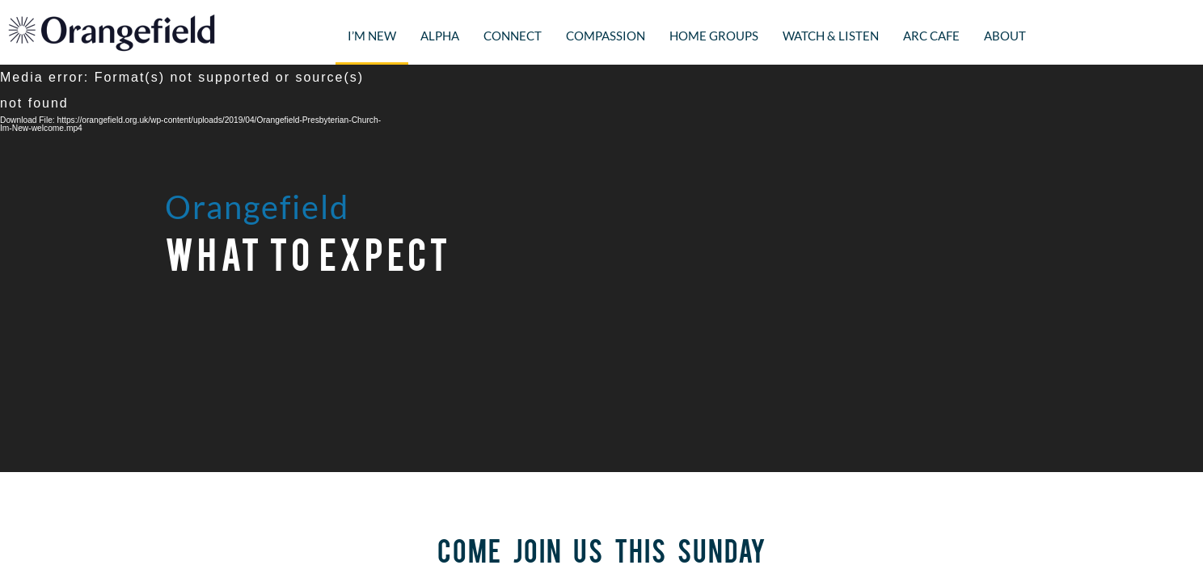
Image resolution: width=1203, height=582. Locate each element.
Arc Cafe (931, 35)
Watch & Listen (831, 35)
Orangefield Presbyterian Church (111, 32)
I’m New (372, 35)
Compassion (605, 35)
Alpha (439, 35)
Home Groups (713, 35)
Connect (512, 35)
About (1005, 35)
